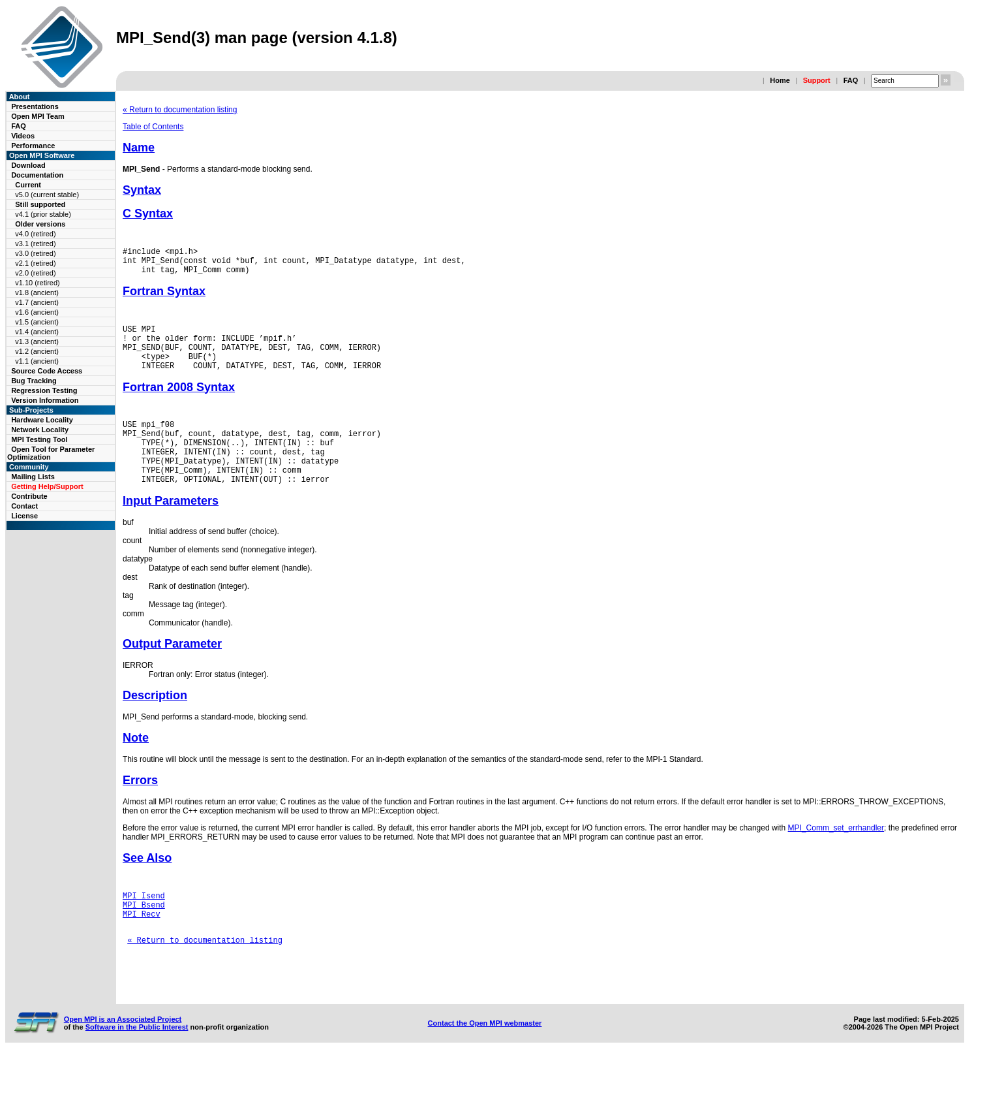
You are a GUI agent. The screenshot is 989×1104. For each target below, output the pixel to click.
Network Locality (39, 430)
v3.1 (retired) (35, 243)
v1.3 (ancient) (37, 341)
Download (28, 165)
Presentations (35, 106)
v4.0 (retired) (35, 234)
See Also (147, 887)
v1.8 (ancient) (37, 292)
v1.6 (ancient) (37, 312)
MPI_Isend (144, 926)
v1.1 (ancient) (37, 361)
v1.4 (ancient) (37, 332)
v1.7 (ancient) (37, 302)
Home (780, 80)
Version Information (44, 400)
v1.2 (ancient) (37, 351)
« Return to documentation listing (180, 109)
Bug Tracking (34, 381)
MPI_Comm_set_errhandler (836, 857)
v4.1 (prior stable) (43, 214)
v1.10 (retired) (37, 283)
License (24, 516)
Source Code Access (46, 371)
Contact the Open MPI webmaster (485, 1070)
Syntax (142, 190)
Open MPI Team (38, 116)
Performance (33, 146)
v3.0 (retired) (35, 253)
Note (136, 767)
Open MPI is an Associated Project (123, 1066)
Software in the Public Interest (137, 1074)
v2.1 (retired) (35, 263)
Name (139, 147)
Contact (24, 506)
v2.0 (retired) (35, 273)
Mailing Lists (33, 477)
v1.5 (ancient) (37, 322)
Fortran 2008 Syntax (179, 402)
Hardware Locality (42, 420)
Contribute (29, 496)
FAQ (851, 80)
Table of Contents (153, 126)
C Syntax (148, 213)
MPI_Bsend (144, 937)
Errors (140, 809)
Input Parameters (171, 530)
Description (155, 724)
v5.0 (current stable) (47, 194)
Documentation (37, 175)
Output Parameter (172, 673)
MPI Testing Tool (39, 439)
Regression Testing (44, 390)
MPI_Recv (141, 948)
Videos (23, 136)
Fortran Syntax (164, 297)
